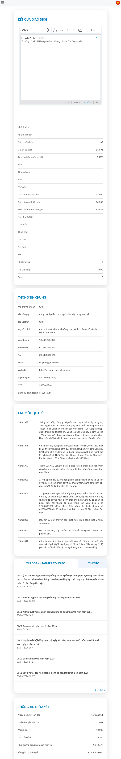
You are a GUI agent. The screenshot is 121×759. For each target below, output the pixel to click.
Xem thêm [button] (100, 690)
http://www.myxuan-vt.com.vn (54, 370)
